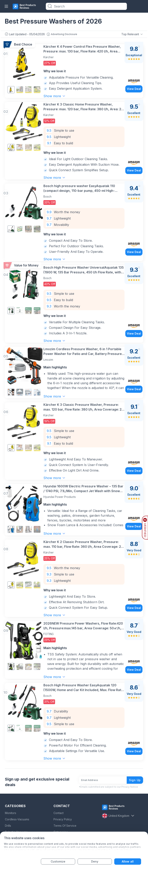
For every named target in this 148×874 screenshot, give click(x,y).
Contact (58, 812)
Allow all (128, 861)
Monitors (10, 812)
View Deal (134, 88)
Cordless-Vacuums (17, 819)
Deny (94, 861)
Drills (8, 825)
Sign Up (135, 779)
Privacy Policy (62, 819)
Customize (58, 861)
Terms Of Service (64, 825)
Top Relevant (132, 34)
